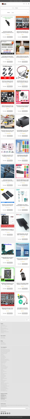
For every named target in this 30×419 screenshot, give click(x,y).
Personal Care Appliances (4, 389)
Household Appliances (4, 388)
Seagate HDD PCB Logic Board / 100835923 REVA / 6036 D (7, 258)
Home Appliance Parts (4, 391)
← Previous (3, 319)
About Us (2, 330)
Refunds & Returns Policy (4, 329)
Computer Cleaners (4, 369)
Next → (27, 319)
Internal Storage (3, 377)
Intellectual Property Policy (5, 332)
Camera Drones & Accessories (5, 350)
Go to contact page (3, 401)
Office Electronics (3, 366)
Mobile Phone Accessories (5, 383)
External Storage (3, 376)
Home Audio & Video (4, 354)
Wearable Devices (3, 362)
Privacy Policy (3, 325)
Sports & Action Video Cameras (5, 351)
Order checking (3, 338)
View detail (4, 61)
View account (3, 337)
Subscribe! (27, 409)
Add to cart (10, 61)
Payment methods (3, 328)
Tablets (2, 370)
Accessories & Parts (4, 361)
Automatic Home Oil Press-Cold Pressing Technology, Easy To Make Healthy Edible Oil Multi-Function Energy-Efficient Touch (7, 132)
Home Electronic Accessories (5, 360)
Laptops (2, 373)
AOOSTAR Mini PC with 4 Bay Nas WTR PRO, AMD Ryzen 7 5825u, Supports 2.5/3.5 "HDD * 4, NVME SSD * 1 (22, 132)
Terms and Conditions (4, 326)
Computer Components (4, 367)
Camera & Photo (3, 349)
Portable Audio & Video (4, 353)
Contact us (2, 333)
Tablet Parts (2, 371)
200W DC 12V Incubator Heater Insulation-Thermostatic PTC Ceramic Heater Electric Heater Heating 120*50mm (22, 285)
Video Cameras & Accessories (5, 352)
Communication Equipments (5, 386)
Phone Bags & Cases (4, 385)
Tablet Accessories (3, 372)
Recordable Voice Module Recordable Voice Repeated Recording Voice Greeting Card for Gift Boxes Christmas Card (22, 309)
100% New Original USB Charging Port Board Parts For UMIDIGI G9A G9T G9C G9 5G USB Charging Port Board (7, 33)
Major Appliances (3, 390)
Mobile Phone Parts (4, 384)
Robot (2, 364)
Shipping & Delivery (3, 331)
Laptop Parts (3, 375)
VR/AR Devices (3, 363)
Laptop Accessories (4, 374)
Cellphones (2, 382)
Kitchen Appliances (3, 387)
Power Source (3, 365)
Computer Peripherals (4, 368)
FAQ (1, 327)
